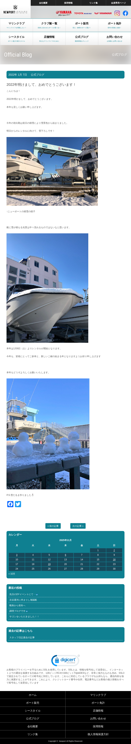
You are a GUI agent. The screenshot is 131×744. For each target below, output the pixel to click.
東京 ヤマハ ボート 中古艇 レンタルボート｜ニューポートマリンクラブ (15, 9)
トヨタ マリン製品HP (83, 13)
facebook (125, 13)
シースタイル (33, 710)
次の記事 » (78, 526)
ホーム (33, 694)
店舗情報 (98, 710)
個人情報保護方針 (98, 734)
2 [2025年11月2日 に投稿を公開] (114, 550)
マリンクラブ (98, 694)
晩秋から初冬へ (17, 605)
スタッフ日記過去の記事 (22, 637)
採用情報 (68, 3)
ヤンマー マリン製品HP (103, 13)
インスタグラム (117, 13)
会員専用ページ (118, 3)
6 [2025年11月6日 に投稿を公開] (65, 555)
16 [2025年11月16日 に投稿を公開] (114, 559)
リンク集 (93, 3)
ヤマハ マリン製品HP (63, 13)
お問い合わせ (98, 718)
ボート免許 (98, 702)
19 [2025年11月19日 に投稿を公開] (49, 564)
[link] (65, 661)
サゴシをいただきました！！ (24, 616)
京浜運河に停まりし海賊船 (23, 600)
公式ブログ (37, 74)
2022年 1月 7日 (17, 74)
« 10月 (11, 573)
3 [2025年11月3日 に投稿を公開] (16, 555)
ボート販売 (32, 702)
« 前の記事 (53, 526)
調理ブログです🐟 (18, 611)
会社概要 (43, 3)
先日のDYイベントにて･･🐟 (23, 594)
